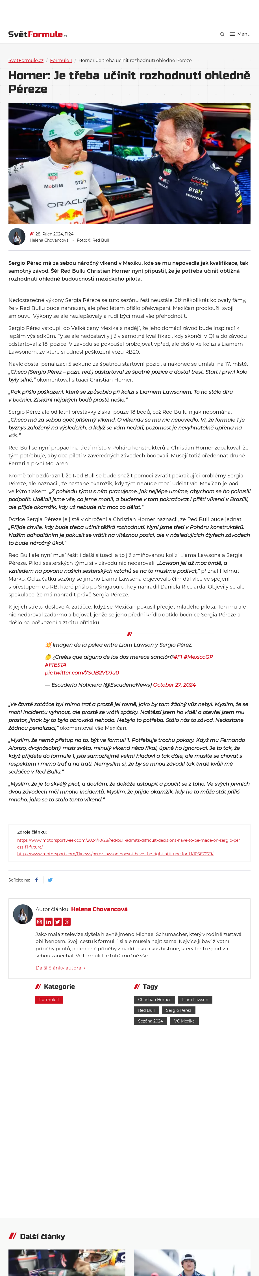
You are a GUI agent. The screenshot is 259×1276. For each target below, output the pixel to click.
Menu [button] (240, 34)
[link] (222, 34)
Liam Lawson (195, 999)
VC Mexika (184, 1021)
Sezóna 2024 (150, 1021)
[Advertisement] (129, 11)
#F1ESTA (55, 665)
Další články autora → (60, 968)
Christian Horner (154, 999)
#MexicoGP (198, 657)
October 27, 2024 (174, 685)
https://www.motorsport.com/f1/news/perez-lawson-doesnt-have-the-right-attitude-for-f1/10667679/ (115, 853)
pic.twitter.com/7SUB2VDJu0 (82, 673)
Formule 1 (61, 60)
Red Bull (146, 1010)
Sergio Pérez (178, 1010)
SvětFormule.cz (25, 60)
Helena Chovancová (49, 240)
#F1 (177, 657)
